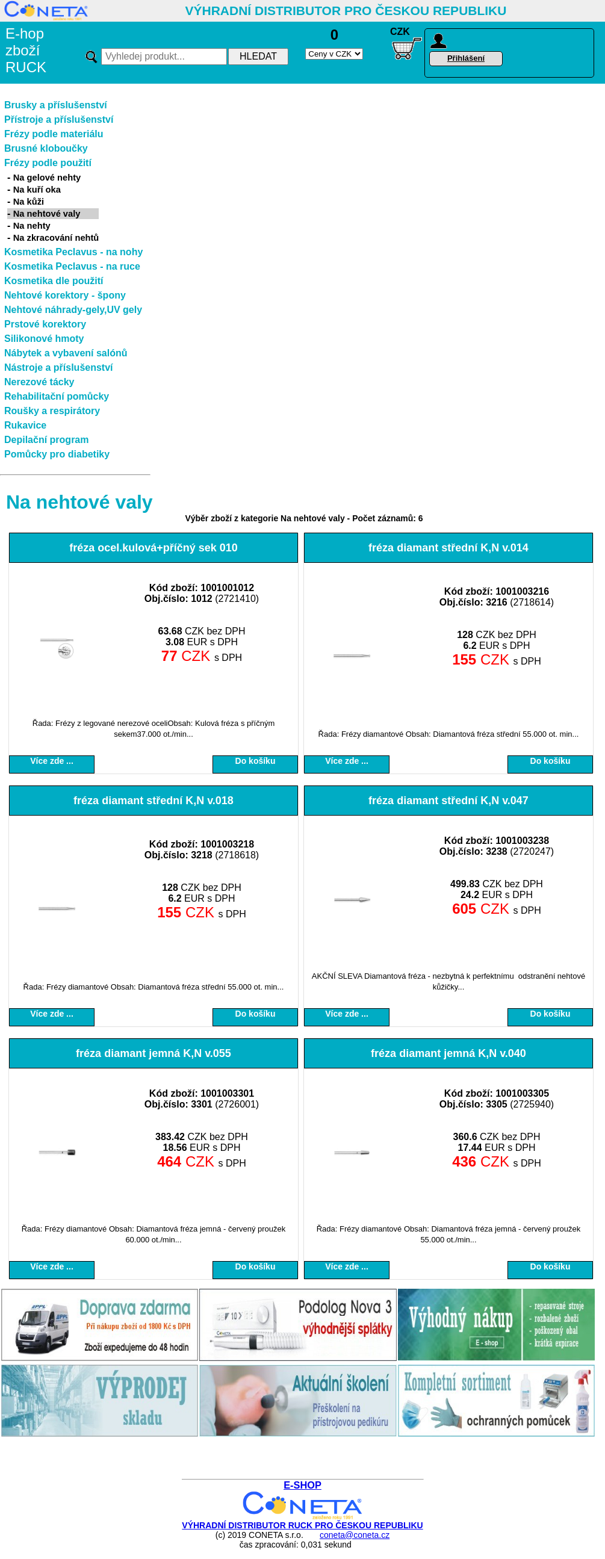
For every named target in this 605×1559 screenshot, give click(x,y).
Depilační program (46, 440)
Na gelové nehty (47, 177)
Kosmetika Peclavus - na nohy (73, 252)
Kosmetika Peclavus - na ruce (72, 266)
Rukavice (25, 425)
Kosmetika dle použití (53, 281)
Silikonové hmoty (44, 338)
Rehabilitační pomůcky (56, 396)
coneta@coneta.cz (354, 1535)
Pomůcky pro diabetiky (57, 454)
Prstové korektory (45, 324)
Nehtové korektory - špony (65, 295)
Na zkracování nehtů (56, 238)
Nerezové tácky (39, 382)
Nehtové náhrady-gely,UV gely (73, 310)
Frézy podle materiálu (54, 134)
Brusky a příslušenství (55, 105)
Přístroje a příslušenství (58, 119)
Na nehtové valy (47, 214)
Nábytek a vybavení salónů (66, 353)
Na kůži (28, 201)
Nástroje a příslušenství (58, 367)
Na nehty (32, 226)
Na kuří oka (37, 189)
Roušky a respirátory (52, 411)
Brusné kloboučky (46, 148)
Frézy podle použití (48, 163)
